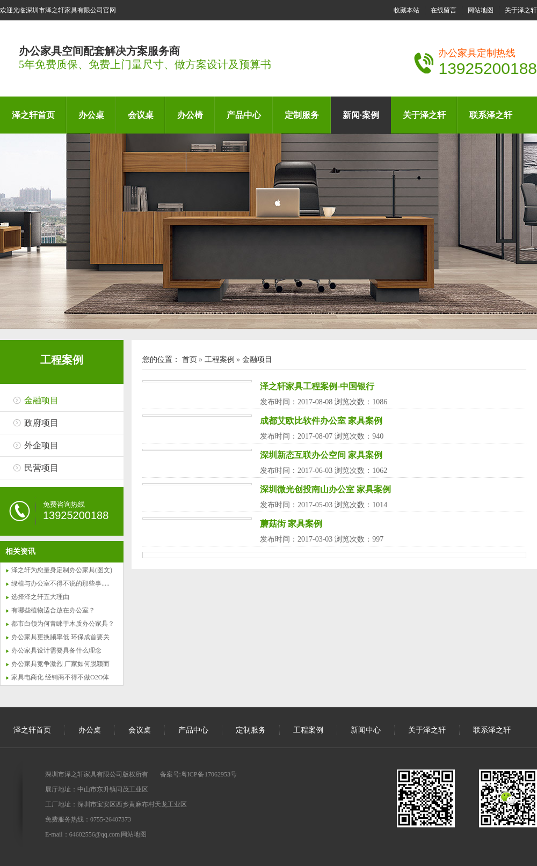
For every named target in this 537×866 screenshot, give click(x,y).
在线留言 (443, 10)
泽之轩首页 (33, 115)
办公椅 (190, 115)
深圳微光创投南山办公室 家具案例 (325, 489)
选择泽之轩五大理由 (40, 597)
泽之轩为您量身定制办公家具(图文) (61, 570)
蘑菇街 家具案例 (291, 523)
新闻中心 (366, 730)
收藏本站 (406, 10)
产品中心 (244, 115)
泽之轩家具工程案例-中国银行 (317, 386)
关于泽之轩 (521, 10)
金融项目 (41, 400)
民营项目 (41, 467)
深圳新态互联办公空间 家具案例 (321, 455)
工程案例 (61, 360)
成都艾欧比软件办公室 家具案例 (321, 420)
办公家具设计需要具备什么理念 (56, 650)
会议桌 (141, 115)
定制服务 (302, 115)
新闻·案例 (361, 115)
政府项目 (41, 422)
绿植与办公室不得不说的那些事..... (60, 583)
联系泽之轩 (490, 115)
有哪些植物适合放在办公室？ (53, 610)
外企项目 (41, 445)
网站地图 (481, 10)
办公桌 (91, 115)
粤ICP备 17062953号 (209, 774)
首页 (189, 360)
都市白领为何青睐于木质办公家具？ (62, 623)
